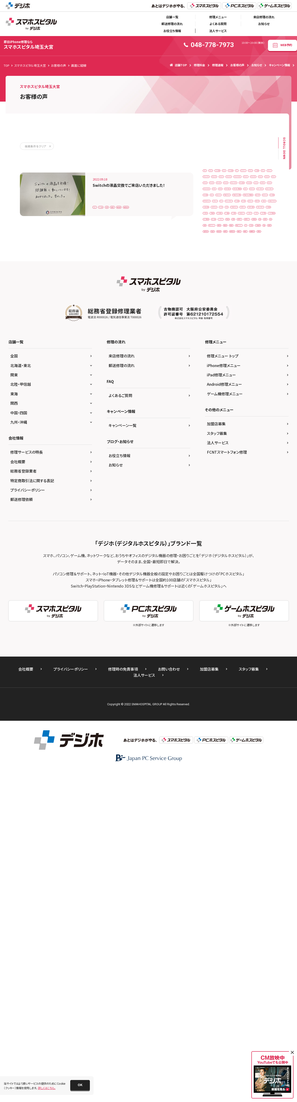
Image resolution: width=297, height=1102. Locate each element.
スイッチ (238, 395)
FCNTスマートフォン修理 (227, 783)
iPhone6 (237, 230)
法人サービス (218, 31)
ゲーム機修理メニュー (225, 724)
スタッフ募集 (217, 764)
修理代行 (211, 493)
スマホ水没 (234, 424)
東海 (14, 724)
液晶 (254, 522)
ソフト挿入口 (257, 424)
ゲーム (265, 357)
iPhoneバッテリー (260, 250)
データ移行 (261, 434)
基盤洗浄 (211, 512)
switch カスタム (238, 298)
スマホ (256, 395)
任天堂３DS (250, 473)
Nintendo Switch (259, 269)
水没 (258, 512)
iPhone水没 (236, 259)
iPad (251, 182)
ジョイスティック (215, 395)
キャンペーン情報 (279, 65)
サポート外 (236, 376)
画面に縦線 (178, 194)
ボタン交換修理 (215, 463)
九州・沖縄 (18, 753)
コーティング (213, 376)
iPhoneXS (235, 250)
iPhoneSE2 (213, 250)
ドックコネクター (216, 444)
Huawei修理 (231, 182)
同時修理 (241, 502)
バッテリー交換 (215, 454)
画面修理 (211, 551)
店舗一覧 (172, 17)
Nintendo (234, 269)
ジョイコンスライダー (218, 386)
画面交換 (234, 541)
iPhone (210, 201)
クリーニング (245, 357)
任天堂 (139, 194)
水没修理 (211, 522)
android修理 (250, 172)
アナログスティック (241, 318)
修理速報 (217, 65)
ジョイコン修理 (249, 386)
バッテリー (264, 444)
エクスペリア (255, 337)
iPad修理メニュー (221, 706)
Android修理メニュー (224, 715)
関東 (14, 706)
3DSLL (210, 172)
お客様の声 (237, 65)
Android (228, 172)
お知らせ (264, 24)
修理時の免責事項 (123, 1000)
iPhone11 (235, 211)
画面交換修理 (103, 204)
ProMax (211, 279)
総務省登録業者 (23, 802)
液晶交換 (157, 194)
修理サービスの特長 (26, 783)
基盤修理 (261, 502)
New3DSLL (212, 269)
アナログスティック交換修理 (222, 337)
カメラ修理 (235, 347)
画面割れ (231, 551)
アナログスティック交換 (220, 327)
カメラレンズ (213, 347)
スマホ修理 (212, 424)
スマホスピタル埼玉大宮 (28, 45)
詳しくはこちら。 (46, 1088)
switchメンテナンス (217, 308)
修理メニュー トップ (222, 687)
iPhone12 (243, 221)
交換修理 (211, 473)
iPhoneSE (251, 240)
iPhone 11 (230, 201)
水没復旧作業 (234, 522)
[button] (80, 1085)
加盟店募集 (216, 755)
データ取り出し (215, 434)
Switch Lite (213, 298)
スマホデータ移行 (216, 415)
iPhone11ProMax (217, 221)
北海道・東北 (20, 696)
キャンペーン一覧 (122, 756)
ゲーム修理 (119, 194)
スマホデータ (245, 405)
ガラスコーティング (217, 357)
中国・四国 (18, 743)
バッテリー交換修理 (244, 454)
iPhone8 (230, 240)
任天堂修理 (239, 483)
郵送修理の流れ (172, 24)
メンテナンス (263, 463)
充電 (228, 493)
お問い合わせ (169, 1000)
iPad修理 (256, 191)
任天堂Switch (214, 483)
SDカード (230, 279)
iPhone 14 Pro (255, 201)
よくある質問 (218, 24)
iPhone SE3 (213, 211)
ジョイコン (258, 376)
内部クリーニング (216, 502)
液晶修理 (257, 531)
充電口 (244, 493)
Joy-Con (258, 259)
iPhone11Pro (259, 211)
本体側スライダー (236, 512)
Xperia (265, 308)
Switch (99, 194)
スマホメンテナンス (247, 415)
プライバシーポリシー (27, 821)
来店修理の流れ (264, 17)
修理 (257, 483)
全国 (14, 687)
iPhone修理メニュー (224, 696)
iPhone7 (211, 240)
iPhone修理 (213, 259)
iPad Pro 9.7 (214, 191)
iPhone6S (257, 230)
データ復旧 (239, 434)
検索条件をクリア (35, 146)
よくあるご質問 (120, 726)
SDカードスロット (255, 279)
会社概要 (17, 792)
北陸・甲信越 (20, 715)
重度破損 (211, 560)
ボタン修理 (240, 463)
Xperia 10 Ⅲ (213, 318)
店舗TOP (178, 65)
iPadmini (236, 191)
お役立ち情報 (172, 31)
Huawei (210, 182)
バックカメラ (242, 444)
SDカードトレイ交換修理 (220, 288)
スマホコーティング (217, 405)
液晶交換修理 (234, 531)
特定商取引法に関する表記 (32, 811)
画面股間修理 (254, 551)
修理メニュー (218, 17)
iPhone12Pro (214, 230)
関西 (14, 734)
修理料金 (199, 65)
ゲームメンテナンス (217, 366)
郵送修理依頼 (21, 830)
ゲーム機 (265, 366)
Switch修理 (245, 308)
